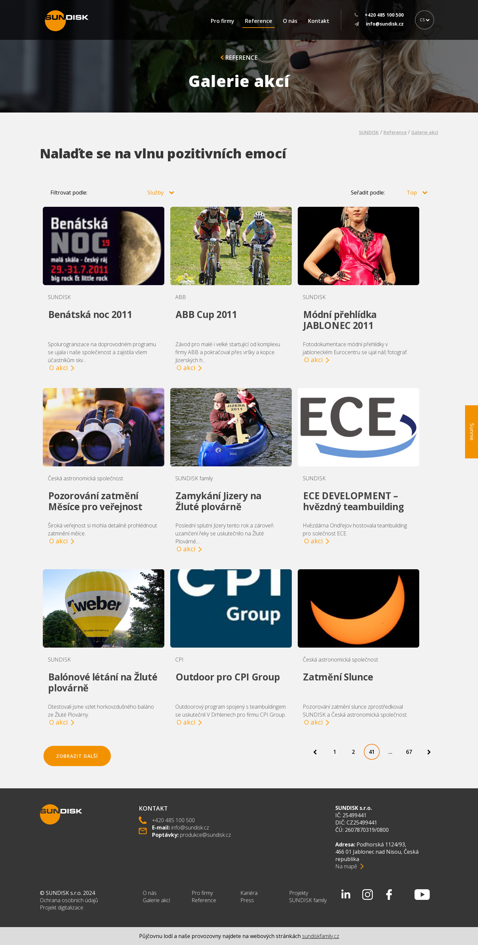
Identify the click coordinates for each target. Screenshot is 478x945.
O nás (290, 21)
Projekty (298, 893)
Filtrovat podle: (112, 192)
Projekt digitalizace (61, 907)
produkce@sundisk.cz (205, 834)
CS (425, 20)
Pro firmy (222, 21)
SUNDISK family (308, 900)
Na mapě (346, 866)
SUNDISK (369, 132)
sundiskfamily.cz (320, 936)
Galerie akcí (424, 132)
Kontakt (318, 21)
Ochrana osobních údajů (69, 900)
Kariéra (249, 893)
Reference (258, 21)
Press (247, 900)
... (390, 751)
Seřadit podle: (389, 192)
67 (409, 751)
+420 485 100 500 (173, 820)
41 (372, 751)
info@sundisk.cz (190, 827)
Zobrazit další (77, 756)
